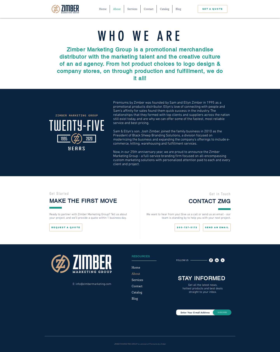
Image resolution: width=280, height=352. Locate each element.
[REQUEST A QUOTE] (65, 227)
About (136, 273)
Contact (137, 286)
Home (136, 267)
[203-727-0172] (187, 227)
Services (137, 280)
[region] (92, 209)
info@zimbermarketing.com (93, 284)
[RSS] (223, 260)
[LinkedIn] (217, 260)
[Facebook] (211, 260)
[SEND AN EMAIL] (217, 227)
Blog (135, 298)
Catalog (137, 292)
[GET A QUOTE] (212, 9)
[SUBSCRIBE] (222, 312)
